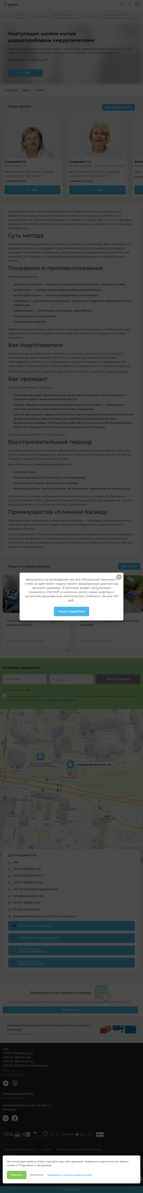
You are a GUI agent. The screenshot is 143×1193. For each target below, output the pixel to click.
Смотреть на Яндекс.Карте (35, 937)
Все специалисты (118, 107)
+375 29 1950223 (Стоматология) (35, 889)
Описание (11, 90)
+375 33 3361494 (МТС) (28, 875)
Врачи (26, 90)
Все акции (129, 566)
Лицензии (47, 1149)
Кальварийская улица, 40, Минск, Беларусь (44, 916)
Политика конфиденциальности (20, 1149)
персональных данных (59, 696)
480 (25, 72)
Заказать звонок (118, 679)
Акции (40, 90)
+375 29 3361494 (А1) (27, 868)
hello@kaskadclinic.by (28, 895)
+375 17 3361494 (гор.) (28, 882)
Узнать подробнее (19, 1033)
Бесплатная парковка (31, 925)
